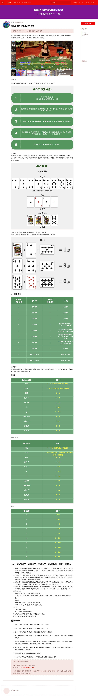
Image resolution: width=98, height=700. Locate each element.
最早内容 (84, 29)
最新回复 (84, 61)
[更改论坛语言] (76, 2)
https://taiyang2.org (27, 667)
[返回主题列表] (2, 2)
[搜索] (60, 2)
